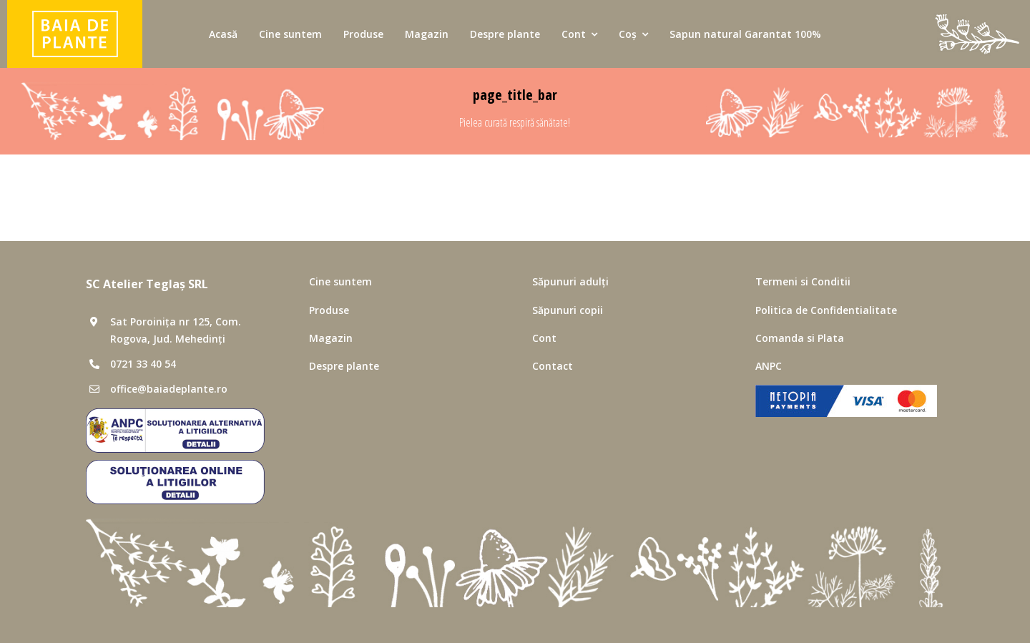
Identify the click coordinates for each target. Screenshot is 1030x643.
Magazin (331, 338)
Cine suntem (340, 281)
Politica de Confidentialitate (826, 310)
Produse (329, 310)
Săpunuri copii (567, 310)
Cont (544, 338)
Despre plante (344, 366)
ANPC (768, 366)
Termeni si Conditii (802, 281)
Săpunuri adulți (570, 281)
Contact (552, 366)
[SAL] (175, 414)
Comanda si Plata (799, 338)
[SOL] (175, 465)
